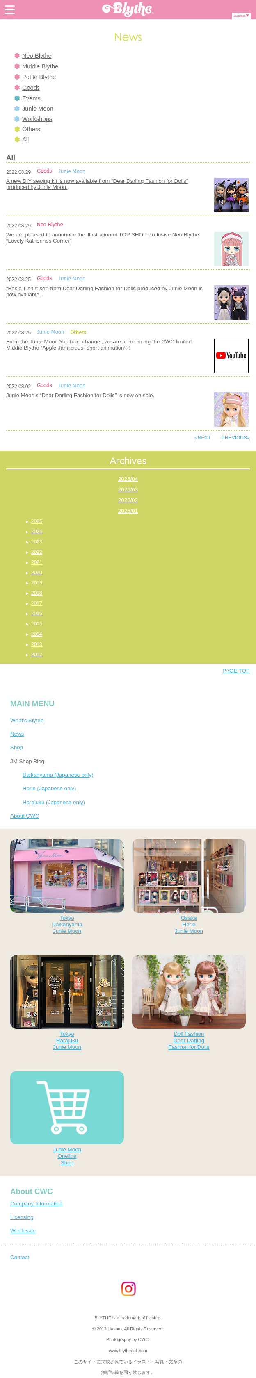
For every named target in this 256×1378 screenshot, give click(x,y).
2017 (36, 603)
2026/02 (128, 500)
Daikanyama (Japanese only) (58, 775)
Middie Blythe (36, 66)
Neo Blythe (33, 55)
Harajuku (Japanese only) (54, 802)
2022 (36, 552)
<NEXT (203, 438)
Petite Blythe (35, 77)
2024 (36, 531)
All (21, 139)
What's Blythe (26, 720)
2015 (36, 624)
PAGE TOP (236, 671)
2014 (36, 634)
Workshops (33, 119)
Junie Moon (33, 108)
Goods (27, 87)
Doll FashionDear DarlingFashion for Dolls (189, 1002)
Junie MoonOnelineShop (67, 1118)
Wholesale (23, 1231)
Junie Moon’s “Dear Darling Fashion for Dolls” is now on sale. (80, 395)
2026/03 (128, 490)
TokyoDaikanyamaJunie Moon (67, 886)
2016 (36, 613)
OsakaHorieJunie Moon (189, 886)
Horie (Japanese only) (49, 788)
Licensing (21, 1217)
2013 (36, 644)
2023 (36, 542)
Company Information (36, 1204)
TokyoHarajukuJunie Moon (67, 1002)
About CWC (24, 816)
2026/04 (128, 479)
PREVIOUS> (236, 438)
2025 (36, 521)
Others (27, 129)
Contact (19, 1257)
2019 (36, 583)
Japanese (240, 15)
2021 (36, 562)
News (17, 734)
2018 (36, 593)
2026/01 (128, 511)
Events (27, 98)
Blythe (128, 9)
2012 (36, 654)
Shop (16, 747)
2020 (36, 572)
